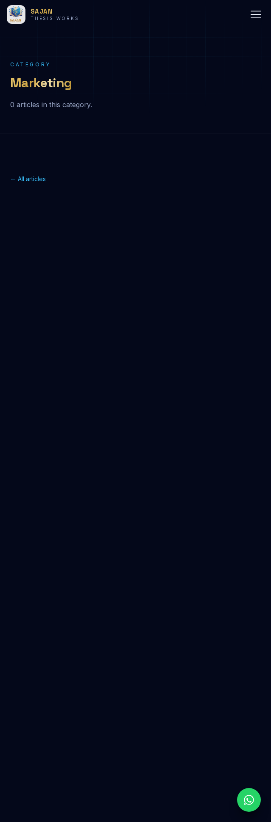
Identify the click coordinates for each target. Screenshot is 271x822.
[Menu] (255, 14)
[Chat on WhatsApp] (249, 800)
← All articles (28, 178)
